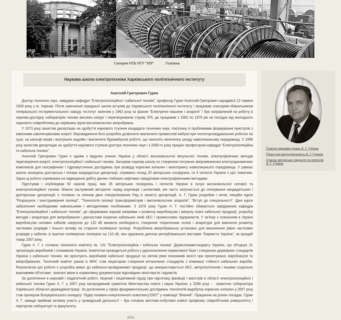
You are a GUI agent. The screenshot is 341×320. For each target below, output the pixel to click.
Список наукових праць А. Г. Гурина (292, 148)
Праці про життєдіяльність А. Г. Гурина (294, 154)
